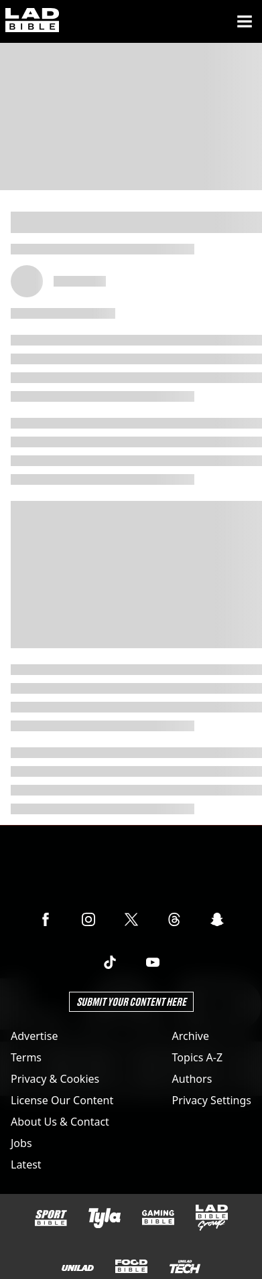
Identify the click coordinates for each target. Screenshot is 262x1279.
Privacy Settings (211, 1100)
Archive (190, 1036)
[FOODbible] (131, 1266)
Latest (26, 1164)
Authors (192, 1078)
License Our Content (62, 1100)
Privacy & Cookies (55, 1078)
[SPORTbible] (51, 1218)
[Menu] (244, 21)
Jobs (21, 1143)
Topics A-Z (197, 1057)
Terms (26, 1057)
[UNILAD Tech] (185, 1267)
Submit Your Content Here (131, 1001)
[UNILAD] (78, 1268)
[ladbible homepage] (32, 21)
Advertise (34, 1036)
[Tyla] (104, 1218)
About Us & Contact (60, 1121)
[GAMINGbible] (158, 1217)
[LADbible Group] (212, 1218)
